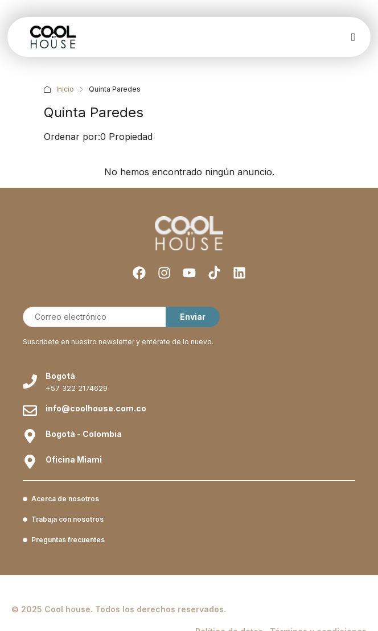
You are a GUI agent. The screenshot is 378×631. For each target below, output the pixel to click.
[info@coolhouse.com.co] (30, 410)
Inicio (65, 89)
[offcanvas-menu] (353, 37)
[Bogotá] (30, 381)
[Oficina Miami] (30, 462)
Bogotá (60, 376)
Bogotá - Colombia (84, 434)
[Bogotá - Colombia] (30, 436)
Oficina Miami (74, 459)
